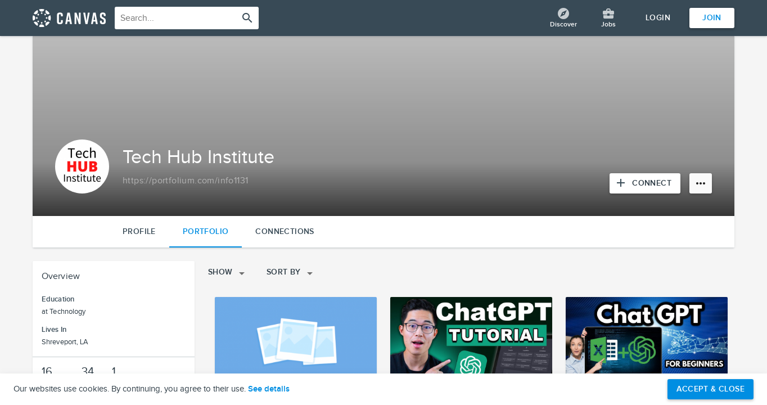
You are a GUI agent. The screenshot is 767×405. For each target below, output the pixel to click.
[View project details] (296, 342)
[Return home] (69, 18)
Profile (139, 231)
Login (658, 17)
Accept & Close (710, 389)
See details (269, 389)
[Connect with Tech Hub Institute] (645, 183)
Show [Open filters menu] (228, 273)
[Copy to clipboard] (185, 181)
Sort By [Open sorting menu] (292, 273)
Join (711, 17)
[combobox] (187, 18)
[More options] (700, 183)
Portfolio (206, 231)
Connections (284, 231)
